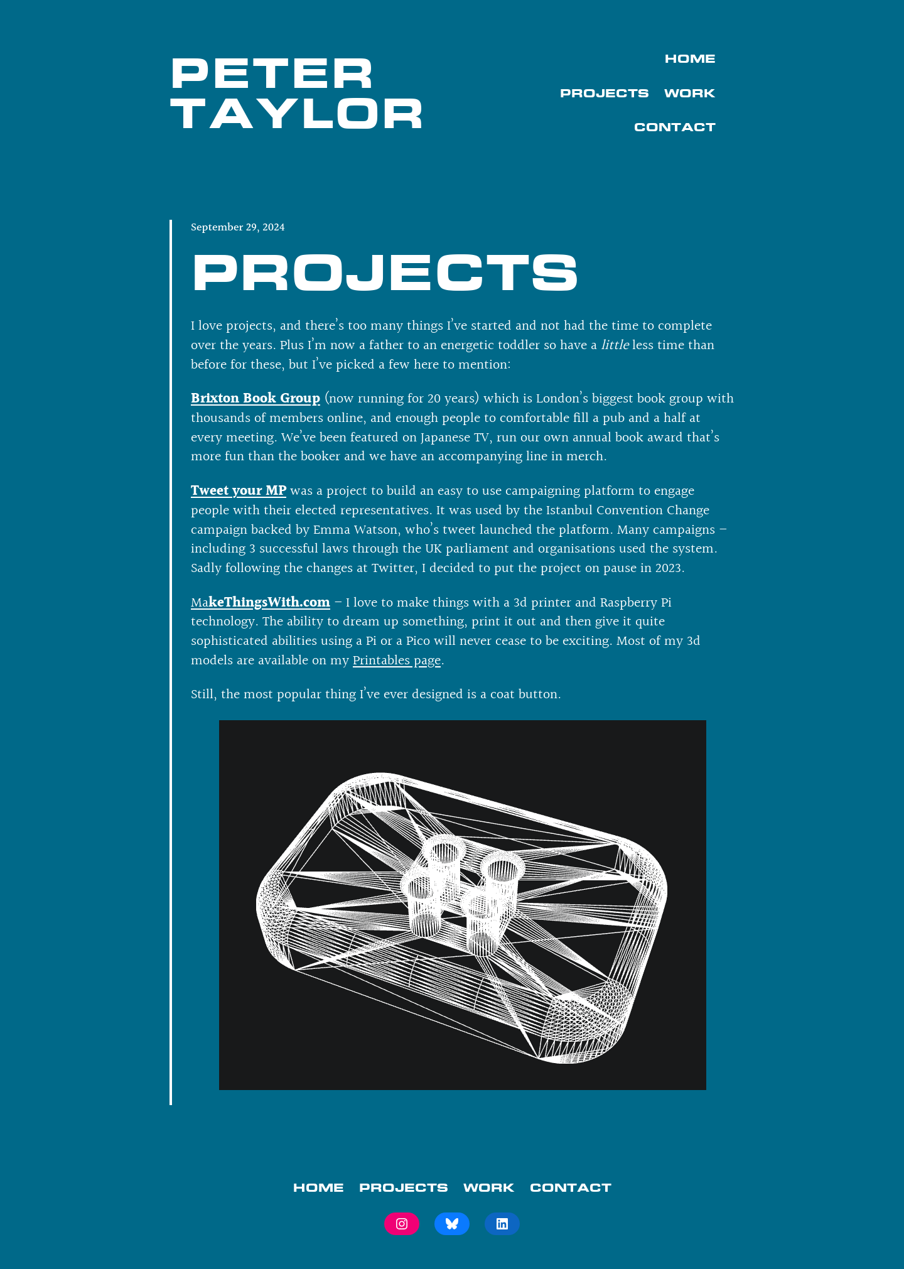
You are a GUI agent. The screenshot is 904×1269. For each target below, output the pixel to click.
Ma (260, 603)
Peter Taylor (298, 93)
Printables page (397, 661)
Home (690, 58)
